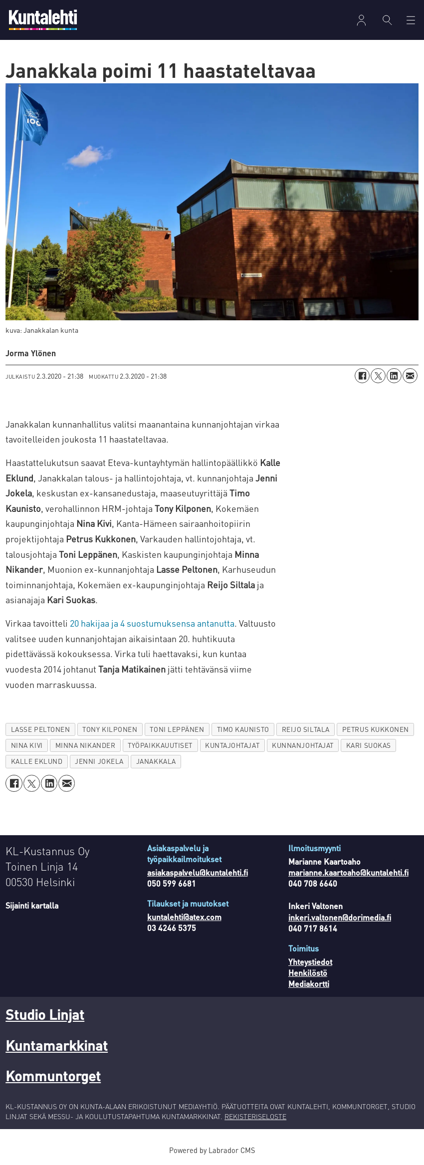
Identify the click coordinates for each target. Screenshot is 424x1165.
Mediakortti (308, 983)
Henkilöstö (307, 972)
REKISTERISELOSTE (255, 1116)
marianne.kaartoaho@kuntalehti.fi (348, 872)
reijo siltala (306, 729)
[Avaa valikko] (411, 20)
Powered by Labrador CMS (212, 1150)
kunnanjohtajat (303, 745)
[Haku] (387, 19)
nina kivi (27, 745)
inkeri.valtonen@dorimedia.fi (339, 917)
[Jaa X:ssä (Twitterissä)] (378, 375)
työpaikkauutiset (160, 745)
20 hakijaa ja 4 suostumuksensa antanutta (152, 623)
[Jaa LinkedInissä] (394, 375)
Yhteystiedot (310, 961)
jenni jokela (99, 761)
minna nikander (85, 745)
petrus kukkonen (375, 729)
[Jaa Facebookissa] (362, 375)
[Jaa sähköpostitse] (410, 375)
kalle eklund (37, 761)
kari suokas (368, 745)
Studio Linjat (44, 1014)
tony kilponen (109, 729)
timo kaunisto (243, 729)
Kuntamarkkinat (56, 1045)
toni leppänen (177, 729)
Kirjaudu (361, 20)
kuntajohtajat (232, 745)
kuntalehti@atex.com (184, 917)
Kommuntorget (53, 1076)
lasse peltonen (40, 729)
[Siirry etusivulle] (43, 19)
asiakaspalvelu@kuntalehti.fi (197, 872)
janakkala (156, 761)
